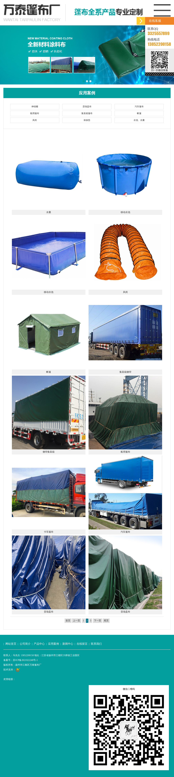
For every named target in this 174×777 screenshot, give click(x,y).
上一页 (76, 620)
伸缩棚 (34, 106)
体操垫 (87, 120)
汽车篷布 (139, 106)
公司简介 (25, 643)
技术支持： (11, 670)
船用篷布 (34, 113)
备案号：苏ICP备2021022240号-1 (20, 660)
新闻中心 (67, 643)
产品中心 (39, 643)
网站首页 (10, 643)
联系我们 (96, 643)
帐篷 (139, 113)
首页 (68, 620)
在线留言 (82, 643)
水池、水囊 (139, 120)
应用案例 (53, 643)
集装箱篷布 (86, 113)
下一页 (97, 620)
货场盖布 (87, 106)
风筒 (34, 120)
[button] (4, 55)
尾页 (106, 620)
